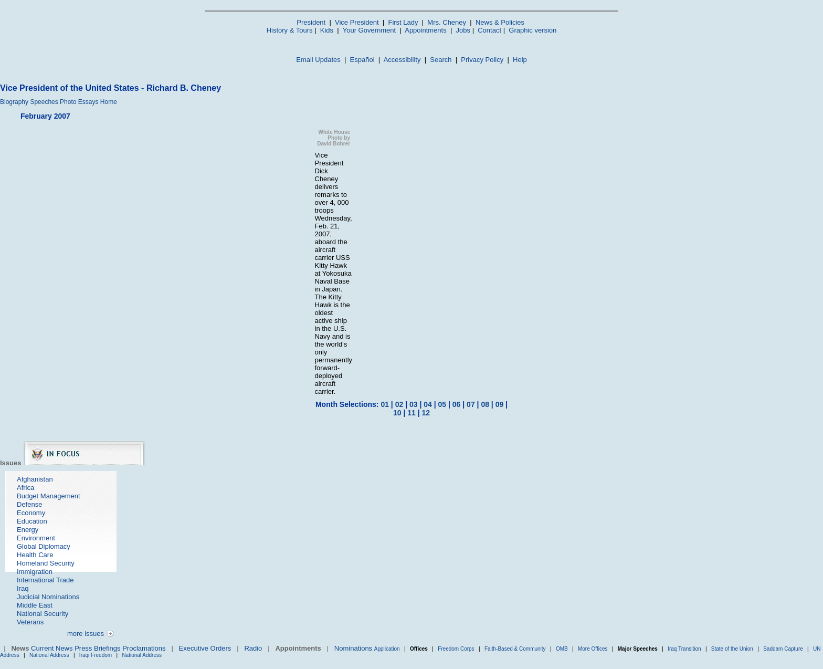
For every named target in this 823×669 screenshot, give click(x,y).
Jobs (463, 30)
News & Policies (500, 22)
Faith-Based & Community (515, 649)
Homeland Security (46, 563)
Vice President (357, 22)
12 (425, 413)
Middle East (34, 605)
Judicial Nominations (48, 597)
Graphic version (532, 30)
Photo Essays (79, 102)
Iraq (22, 588)
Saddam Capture (783, 649)
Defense (29, 504)
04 (428, 404)
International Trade (45, 580)
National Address (49, 655)
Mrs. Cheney (446, 22)
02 (399, 404)
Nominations (353, 648)
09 (499, 404)
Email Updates (318, 60)
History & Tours (290, 30)
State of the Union (732, 649)
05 (442, 404)
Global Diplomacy (43, 546)
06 (456, 404)
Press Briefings (97, 648)
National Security (42, 614)
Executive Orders (205, 648)
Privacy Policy (482, 60)
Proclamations (143, 648)
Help (520, 60)
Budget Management (48, 496)
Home (108, 102)
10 (397, 413)
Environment (36, 538)
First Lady (403, 22)
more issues (85, 633)
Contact (489, 30)
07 (471, 404)
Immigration (34, 572)
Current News (51, 648)
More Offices (593, 649)
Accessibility (402, 60)
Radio (253, 648)
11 (411, 413)
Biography (14, 102)
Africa (25, 488)
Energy (27, 530)
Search (440, 60)
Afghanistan (35, 479)
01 (385, 404)
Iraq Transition (684, 649)
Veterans (30, 622)
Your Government (369, 30)
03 (413, 404)
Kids (326, 30)
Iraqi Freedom (95, 655)
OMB (562, 649)
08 (485, 404)
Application (387, 649)
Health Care (35, 555)
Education (32, 521)
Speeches (44, 102)
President (311, 22)
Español (362, 60)
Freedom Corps (456, 649)
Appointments (426, 30)
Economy (31, 513)
